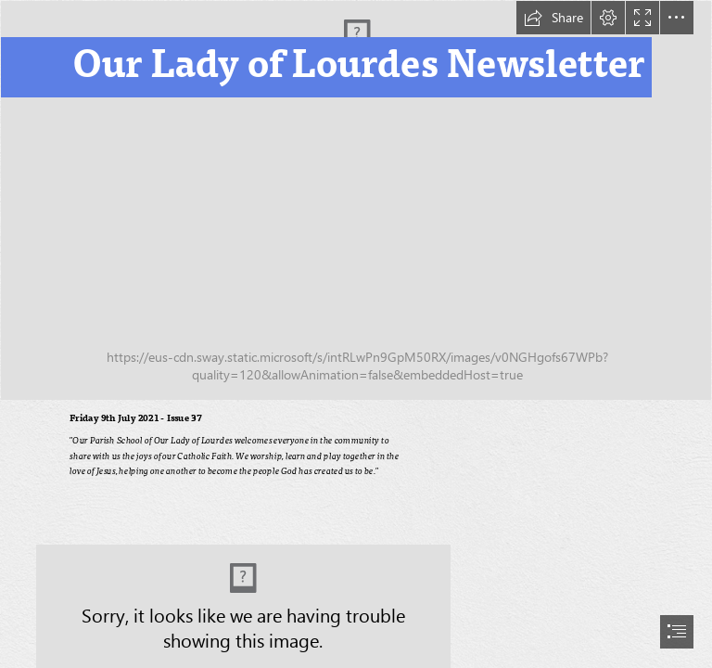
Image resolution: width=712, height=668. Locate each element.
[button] (553, 17)
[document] (356, 334)
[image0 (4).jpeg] (356, 200)
